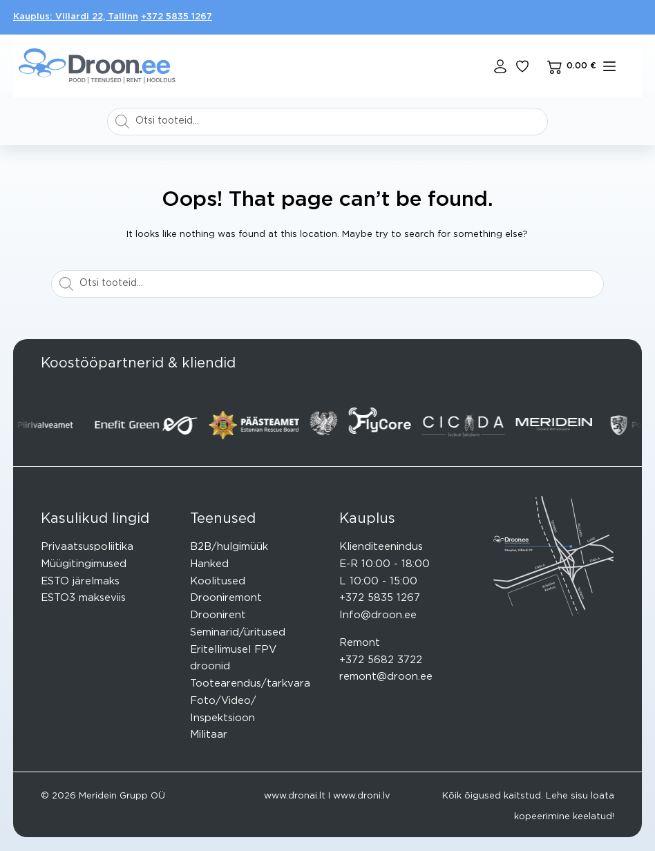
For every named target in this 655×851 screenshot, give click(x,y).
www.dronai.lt (294, 796)
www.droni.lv (361, 796)
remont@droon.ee (386, 676)
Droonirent (218, 615)
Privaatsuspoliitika (87, 547)
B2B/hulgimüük (229, 547)
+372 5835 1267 (176, 16)
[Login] (500, 66)
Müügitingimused (83, 564)
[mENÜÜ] (609, 66)
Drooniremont (226, 598)
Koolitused (217, 581)
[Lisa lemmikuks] (522, 66)
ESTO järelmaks (80, 581)
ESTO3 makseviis (83, 598)
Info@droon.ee (378, 615)
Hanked (209, 564)
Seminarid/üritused (237, 632)
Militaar (208, 734)
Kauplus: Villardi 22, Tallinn (75, 16)
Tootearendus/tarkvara (250, 683)
